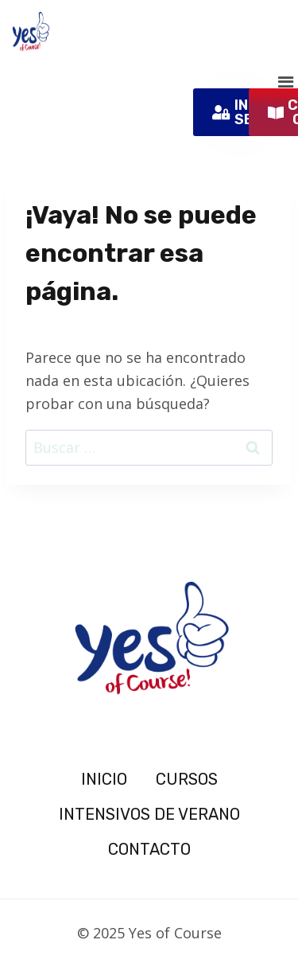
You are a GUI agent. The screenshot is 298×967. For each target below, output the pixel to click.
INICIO (104, 779)
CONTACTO (149, 849)
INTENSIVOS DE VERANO (149, 814)
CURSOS (187, 779)
